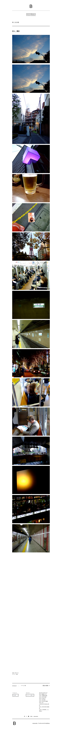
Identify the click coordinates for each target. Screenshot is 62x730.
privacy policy (35, 723)
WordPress (48, 723)
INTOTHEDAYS (31, 14)
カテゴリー (28, 692)
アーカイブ (15, 692)
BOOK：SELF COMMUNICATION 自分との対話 (44, 704)
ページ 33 (23, 685)
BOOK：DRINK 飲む (42, 699)
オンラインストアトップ (43, 692)
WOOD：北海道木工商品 (43, 695)
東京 (17, 674)
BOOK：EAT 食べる (42, 698)
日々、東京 (16, 31)
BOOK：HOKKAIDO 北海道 (43, 701)
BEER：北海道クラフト (43, 694)
